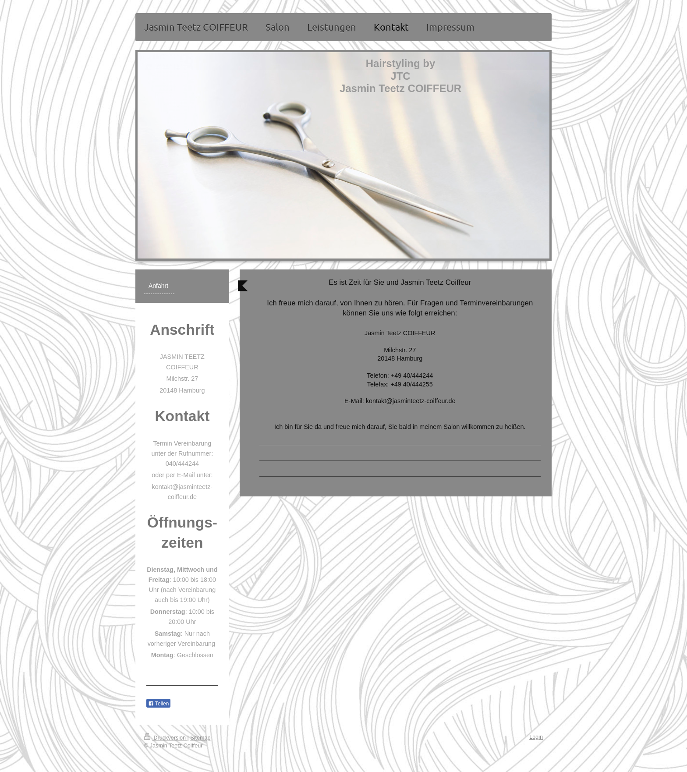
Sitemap (200, 738)
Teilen (158, 704)
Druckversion (165, 738)
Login (536, 737)
